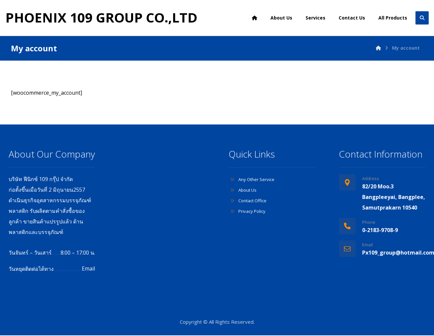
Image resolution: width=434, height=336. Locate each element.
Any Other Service (251, 180)
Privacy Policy (247, 212)
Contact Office (247, 201)
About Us (243, 190)
